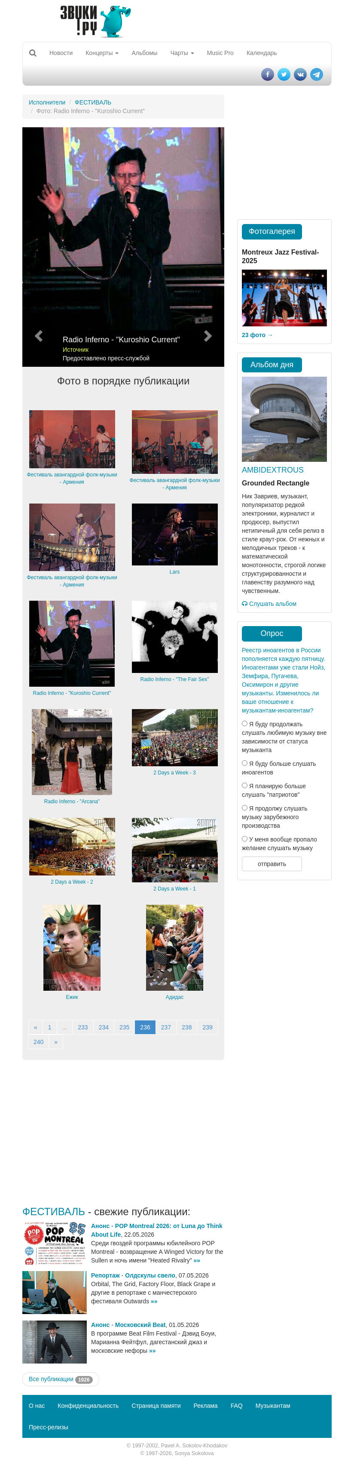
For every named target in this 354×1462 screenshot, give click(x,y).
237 (166, 1027)
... (64, 1027)
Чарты (182, 52)
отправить (272, 863)
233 (83, 1027)
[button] (37, 247)
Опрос (272, 633)
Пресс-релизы (48, 1427)
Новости (61, 52)
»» (197, 1260)
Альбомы (144, 52)
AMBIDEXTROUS (273, 470)
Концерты (102, 52)
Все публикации (61, 1379)
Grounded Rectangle (275, 483)
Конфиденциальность (88, 1405)
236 (145, 1027)
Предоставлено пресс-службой (106, 358)
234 (104, 1027)
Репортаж (105, 1275)
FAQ (237, 1405)
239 (207, 1027)
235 (124, 1027)
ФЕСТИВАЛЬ (93, 102)
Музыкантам (273, 1405)
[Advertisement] (123, 1133)
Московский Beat (140, 1324)
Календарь (262, 52)
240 (38, 1041)
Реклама (205, 1405)
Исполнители (47, 102)
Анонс (100, 1225)
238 (187, 1027)
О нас (37, 1405)
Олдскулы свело (150, 1275)
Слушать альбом (269, 603)
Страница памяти (155, 1405)
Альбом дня (271, 364)
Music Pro (220, 52)
